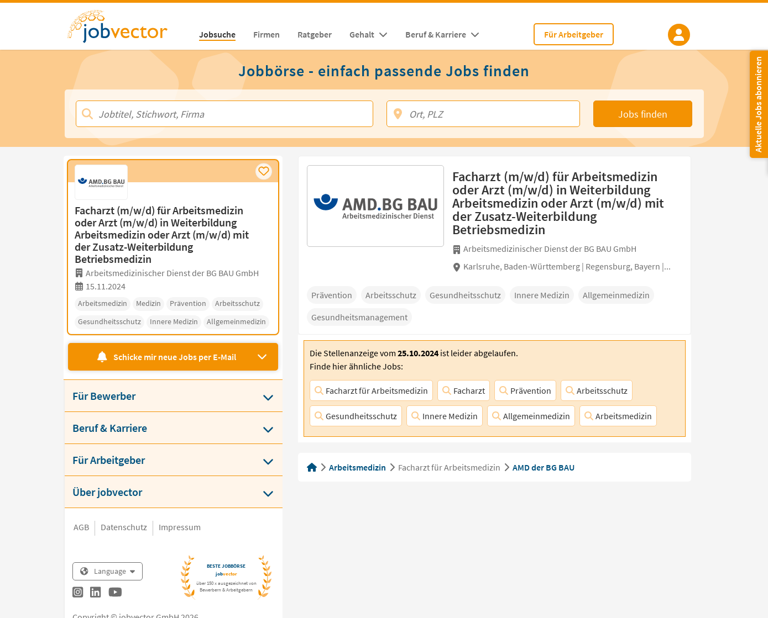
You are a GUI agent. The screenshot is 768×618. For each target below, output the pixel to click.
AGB (81, 526)
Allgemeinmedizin (531, 415)
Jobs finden (642, 114)
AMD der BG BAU (543, 467)
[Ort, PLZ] (483, 113)
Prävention (525, 390)
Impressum (180, 526)
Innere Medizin (444, 415)
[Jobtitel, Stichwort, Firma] (224, 113)
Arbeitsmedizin (618, 415)
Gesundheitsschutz (356, 415)
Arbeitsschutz (597, 390)
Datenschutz (124, 526)
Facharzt (463, 390)
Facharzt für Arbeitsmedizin (371, 390)
